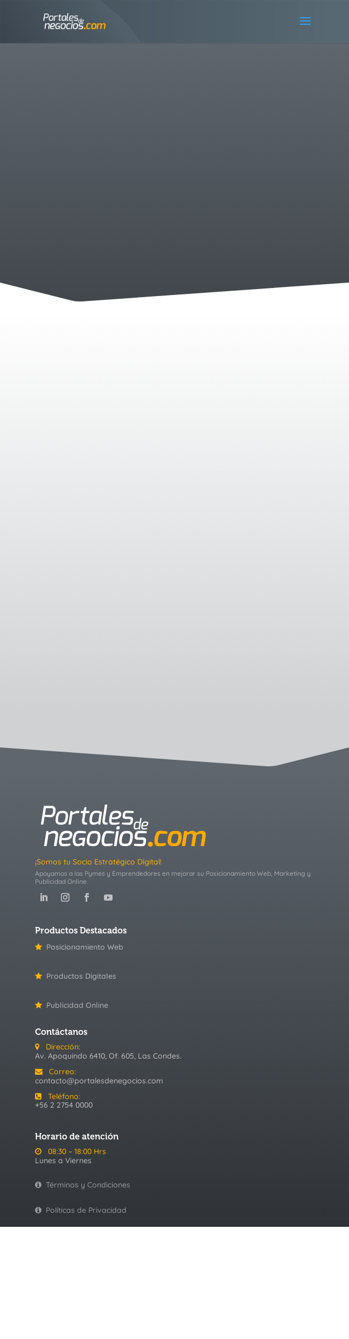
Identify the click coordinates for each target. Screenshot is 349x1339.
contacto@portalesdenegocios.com (99, 1081)
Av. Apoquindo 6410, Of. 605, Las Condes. (108, 1056)
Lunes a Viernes (63, 1160)
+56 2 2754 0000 (64, 1105)
